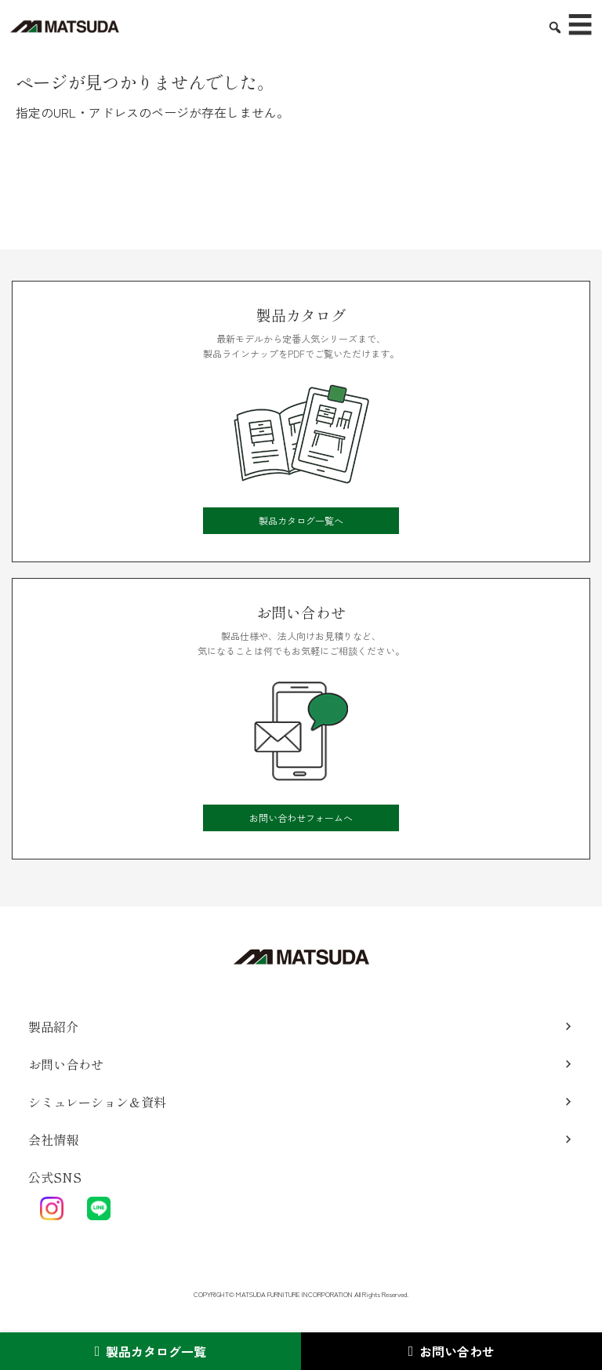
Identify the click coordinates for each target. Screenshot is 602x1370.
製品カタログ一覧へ (301, 520)
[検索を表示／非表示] (549, 21)
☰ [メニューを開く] (580, 25)
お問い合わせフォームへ (301, 817)
